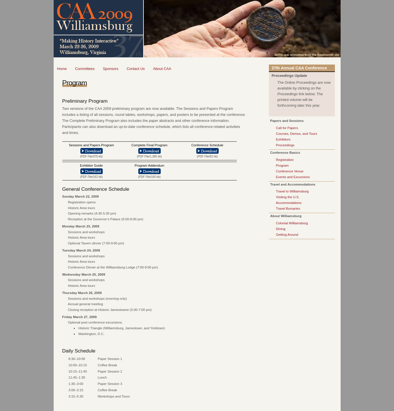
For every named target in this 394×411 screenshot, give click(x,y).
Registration (285, 159)
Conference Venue (290, 171)
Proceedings (285, 145)
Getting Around (287, 234)
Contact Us (136, 69)
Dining (281, 229)
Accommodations (289, 202)
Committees (85, 69)
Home (62, 69)
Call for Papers (287, 128)
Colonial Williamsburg (292, 223)
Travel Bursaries (288, 208)
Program (282, 165)
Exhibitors (283, 139)
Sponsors (111, 69)
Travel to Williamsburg (292, 191)
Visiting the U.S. (288, 197)
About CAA (162, 69)
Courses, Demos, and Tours (296, 133)
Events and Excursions (293, 177)
